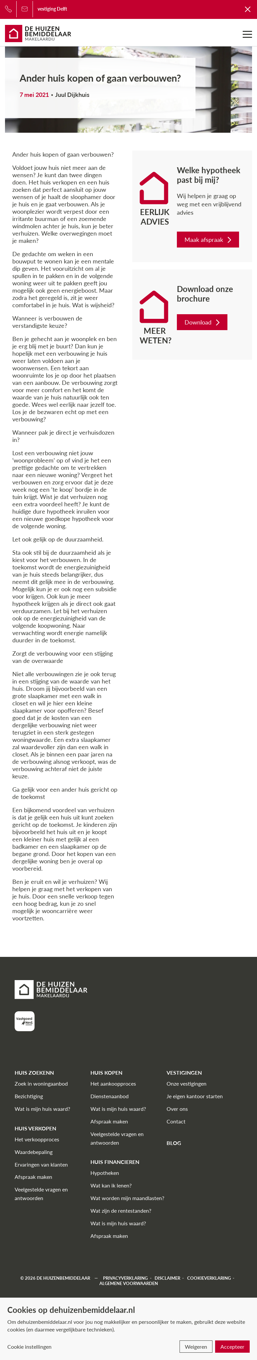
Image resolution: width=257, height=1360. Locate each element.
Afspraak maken (33, 1177)
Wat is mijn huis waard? (42, 1109)
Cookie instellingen (29, 1346)
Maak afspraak (209, 239)
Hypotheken (104, 1173)
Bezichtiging (29, 1096)
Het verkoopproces (37, 1139)
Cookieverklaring (209, 1278)
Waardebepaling (34, 1152)
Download (203, 322)
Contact (176, 1121)
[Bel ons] (8, 9)
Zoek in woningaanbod (41, 1083)
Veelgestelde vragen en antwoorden (41, 1193)
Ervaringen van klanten (41, 1164)
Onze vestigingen (186, 1083)
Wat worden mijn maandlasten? (127, 1198)
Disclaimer (167, 1278)
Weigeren (196, 1346)
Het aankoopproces (113, 1083)
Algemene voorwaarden (128, 1283)
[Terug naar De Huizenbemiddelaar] (248, 9)
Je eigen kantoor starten (195, 1096)
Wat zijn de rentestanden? (120, 1210)
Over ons (177, 1109)
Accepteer (232, 1346)
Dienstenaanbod (109, 1096)
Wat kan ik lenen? (111, 1185)
